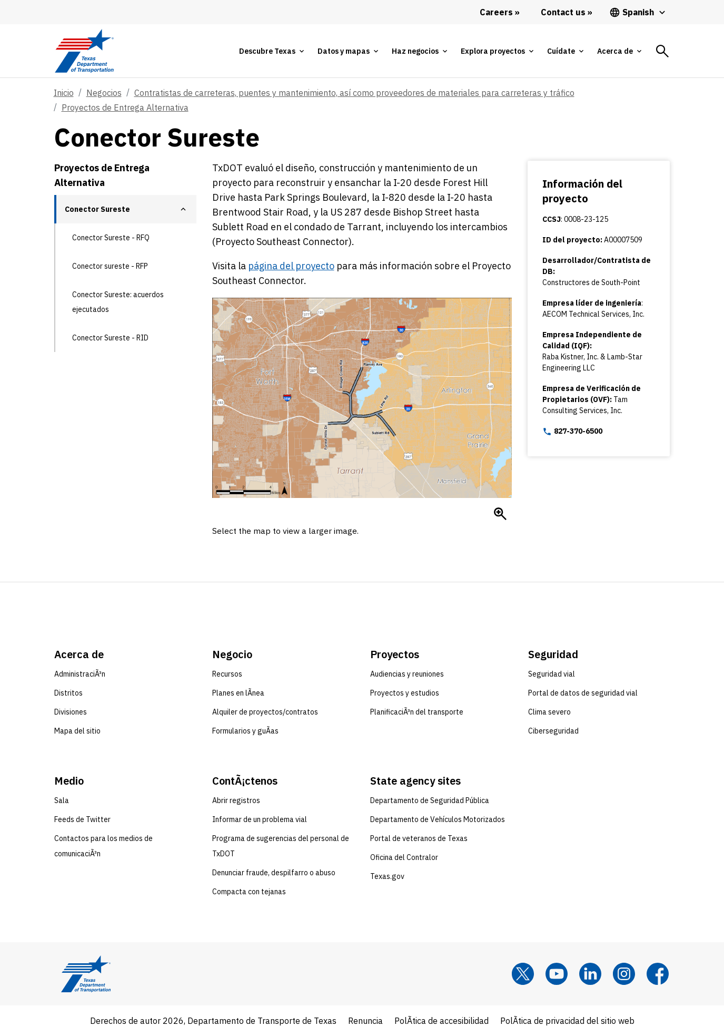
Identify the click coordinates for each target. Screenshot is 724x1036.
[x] (523, 974)
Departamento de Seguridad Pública (429, 800)
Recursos (227, 674)
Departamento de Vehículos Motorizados (437, 819)
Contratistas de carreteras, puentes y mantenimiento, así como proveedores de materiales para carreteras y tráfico (354, 92)
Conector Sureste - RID (110, 338)
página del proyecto (291, 266)
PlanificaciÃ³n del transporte (416, 712)
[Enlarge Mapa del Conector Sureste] (500, 513)
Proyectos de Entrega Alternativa (125, 107)
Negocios (104, 92)
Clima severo (549, 712)
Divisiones (70, 712)
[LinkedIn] (590, 974)
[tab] (271, 51)
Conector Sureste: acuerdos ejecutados (118, 302)
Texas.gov (387, 876)
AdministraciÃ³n (79, 674)
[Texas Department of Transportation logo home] (84, 50)
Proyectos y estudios (404, 693)
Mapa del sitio (77, 731)
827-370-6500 (572, 431)
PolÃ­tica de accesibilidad (441, 1020)
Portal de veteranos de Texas (419, 838)
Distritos (68, 693)
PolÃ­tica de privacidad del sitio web (567, 1020)
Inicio (64, 92)
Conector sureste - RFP (110, 266)
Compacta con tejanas (249, 891)
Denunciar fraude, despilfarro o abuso (273, 872)
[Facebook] (658, 974)
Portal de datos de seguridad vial (583, 693)
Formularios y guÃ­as (245, 731)
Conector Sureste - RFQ (111, 237)
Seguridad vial (551, 674)
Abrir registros (236, 800)
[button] (183, 209)
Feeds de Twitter (82, 819)
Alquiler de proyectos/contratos (265, 712)
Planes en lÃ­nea (238, 693)
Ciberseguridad (553, 731)
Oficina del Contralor (404, 857)
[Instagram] (624, 974)
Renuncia (365, 1020)
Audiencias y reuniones (407, 674)
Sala (61, 800)
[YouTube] (557, 974)
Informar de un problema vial (259, 819)
